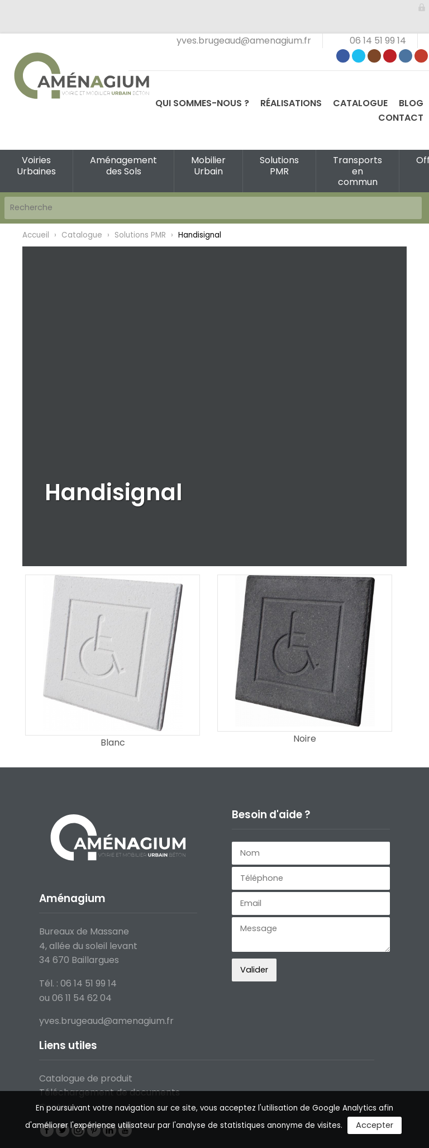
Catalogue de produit (85, 1078)
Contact (400, 117)
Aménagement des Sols (123, 165)
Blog (411, 103)
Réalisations (291, 103)
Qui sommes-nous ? (202, 103)
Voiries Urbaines (36, 165)
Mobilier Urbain (208, 165)
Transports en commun (357, 171)
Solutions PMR (279, 165)
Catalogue (360, 103)
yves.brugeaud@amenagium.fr (244, 40)
